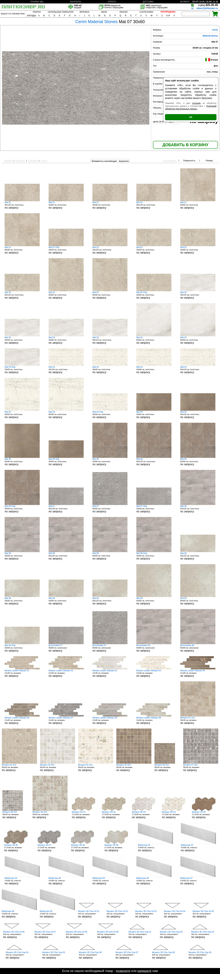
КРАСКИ (123, 12)
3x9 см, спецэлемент (90, 914)
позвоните (123, 971)
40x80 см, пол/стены (109, 205)
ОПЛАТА (112, 2)
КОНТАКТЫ (75, 2)
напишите (144, 971)
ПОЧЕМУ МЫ (36, 2)
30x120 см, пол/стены (22, 205)
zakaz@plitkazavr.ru (207, 8)
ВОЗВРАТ (185, 2)
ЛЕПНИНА (84, 12)
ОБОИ (104, 12)
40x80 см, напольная (66, 648)
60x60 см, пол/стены (197, 205)
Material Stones (210, 36)
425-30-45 (208, 5)
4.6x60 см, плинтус (155, 848)
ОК (190, 117)
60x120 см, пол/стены (153, 205)
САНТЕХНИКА (146, 12)
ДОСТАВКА (148, 2)
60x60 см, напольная (109, 648)
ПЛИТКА (37, 12)
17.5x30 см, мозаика (85, 815)
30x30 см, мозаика (197, 720)
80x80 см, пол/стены (22, 250)
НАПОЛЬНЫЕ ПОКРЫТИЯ (60, 12)
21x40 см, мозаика (22, 673)
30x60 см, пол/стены (66, 205)
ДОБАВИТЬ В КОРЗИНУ (185, 145)
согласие (196, 103)
